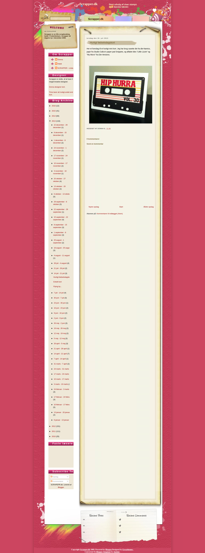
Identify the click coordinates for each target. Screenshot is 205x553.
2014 (54, 116)
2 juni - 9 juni (59, 318)
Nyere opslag (94, 207)
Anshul (117, 552)
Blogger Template (103, 552)
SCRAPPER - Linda (65, 68)
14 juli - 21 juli (59, 273)
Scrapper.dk (88, 4)
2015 (54, 111)
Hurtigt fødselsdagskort (102, 42)
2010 (54, 436)
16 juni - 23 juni (60, 308)
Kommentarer (57, 481)
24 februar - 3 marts (61, 389)
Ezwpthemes (127, 549)
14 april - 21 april (60, 354)
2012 (54, 426)
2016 (54, 106)
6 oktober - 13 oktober (62, 194)
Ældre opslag (148, 207)
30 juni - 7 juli (59, 298)
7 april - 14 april (60, 359)
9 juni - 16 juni (59, 313)
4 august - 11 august (62, 255)
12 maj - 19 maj (60, 333)
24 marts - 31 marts (61, 369)
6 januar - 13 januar (61, 420)
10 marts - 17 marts (61, 379)
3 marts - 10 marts (61, 384)
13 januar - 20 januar (62, 412)
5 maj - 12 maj (59, 338)
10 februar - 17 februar (62, 405)
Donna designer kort (57, 87)
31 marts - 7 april (60, 364)
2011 (54, 431)
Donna (60, 60)
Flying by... (57, 286)
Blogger (61, 487)
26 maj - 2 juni (59, 323)
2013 (54, 121)
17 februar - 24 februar (62, 397)
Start (121, 207)
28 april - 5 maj (59, 344)
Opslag (54, 477)
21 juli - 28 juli (59, 268)
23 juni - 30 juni (60, 303)
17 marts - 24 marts (61, 374)
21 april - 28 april (60, 349)
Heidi (60, 64)
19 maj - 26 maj (60, 328)
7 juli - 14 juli (59, 293)
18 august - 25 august (62, 248)
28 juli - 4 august (60, 263)
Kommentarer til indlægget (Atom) (110, 214)
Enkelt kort (57, 282)
